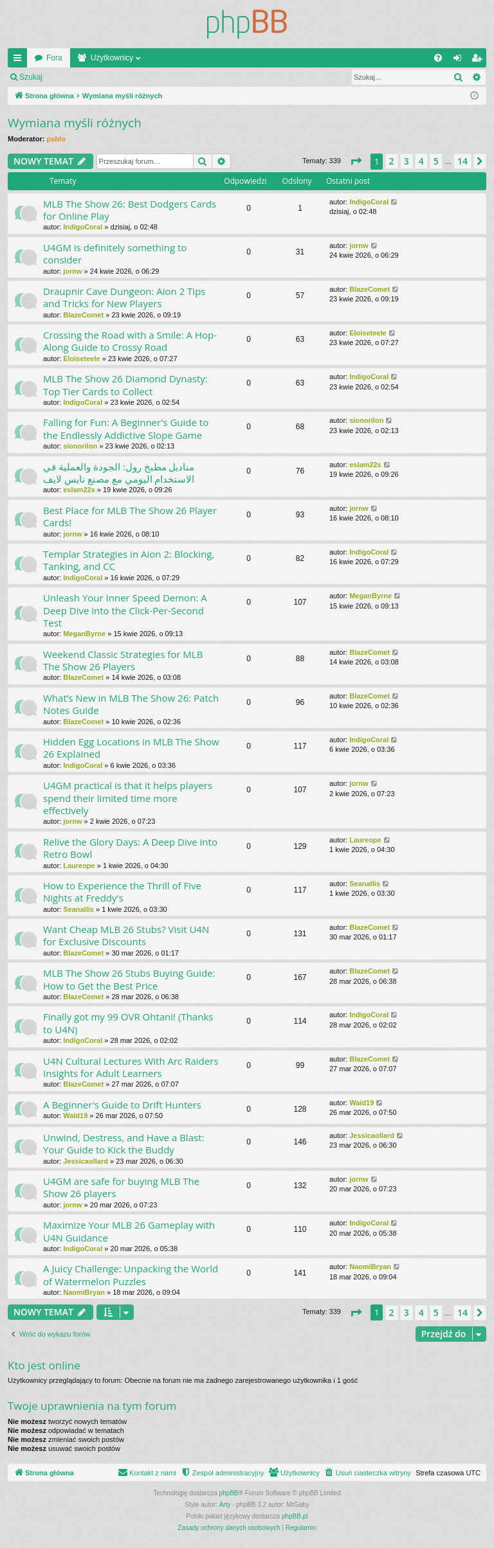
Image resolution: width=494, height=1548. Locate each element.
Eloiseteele (81, 358)
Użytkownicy (112, 57)
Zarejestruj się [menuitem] (479, 60)
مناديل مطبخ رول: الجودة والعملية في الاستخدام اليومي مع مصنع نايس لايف (118, 472)
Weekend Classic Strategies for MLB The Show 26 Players (123, 660)
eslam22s (79, 490)
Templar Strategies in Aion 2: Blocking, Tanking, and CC (128, 560)
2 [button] (391, 161)
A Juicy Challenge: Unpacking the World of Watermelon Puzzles (130, 1274)
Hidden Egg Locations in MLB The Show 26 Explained (131, 747)
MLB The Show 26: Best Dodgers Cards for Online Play (129, 209)
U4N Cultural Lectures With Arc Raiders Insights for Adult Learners (130, 1067)
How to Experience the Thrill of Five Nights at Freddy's (122, 891)
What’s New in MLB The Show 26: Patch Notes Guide (131, 703)
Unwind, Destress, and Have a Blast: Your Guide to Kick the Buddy (123, 1143)
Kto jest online (44, 1365)
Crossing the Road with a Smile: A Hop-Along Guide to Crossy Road (130, 340)
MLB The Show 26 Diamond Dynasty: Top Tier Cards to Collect (125, 384)
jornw (72, 271)
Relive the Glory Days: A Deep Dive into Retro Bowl (130, 847)
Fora (54, 57)
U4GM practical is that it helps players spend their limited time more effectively (127, 798)
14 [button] (462, 161)
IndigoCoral (82, 227)
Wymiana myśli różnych (75, 122)
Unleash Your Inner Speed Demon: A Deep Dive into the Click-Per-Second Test (125, 610)
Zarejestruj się (141, 77)
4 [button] (421, 161)
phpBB (229, 1493)
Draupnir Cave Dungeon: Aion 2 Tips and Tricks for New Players (124, 297)
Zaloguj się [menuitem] (460, 60)
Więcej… (20, 60)
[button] (355, 161)
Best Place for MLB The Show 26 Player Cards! (130, 516)
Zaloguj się (79, 77)
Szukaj (30, 77)
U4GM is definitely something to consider (115, 253)
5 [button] (436, 161)
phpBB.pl (295, 1516)
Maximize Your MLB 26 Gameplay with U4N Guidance (129, 1230)
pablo (56, 139)
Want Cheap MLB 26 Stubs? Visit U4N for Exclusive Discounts (126, 935)
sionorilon (80, 446)
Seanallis (78, 909)
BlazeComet (83, 315)
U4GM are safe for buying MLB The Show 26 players (121, 1187)
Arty (225, 1504)
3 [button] (406, 161)
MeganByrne (84, 633)
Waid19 (75, 1115)
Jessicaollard (85, 1161)
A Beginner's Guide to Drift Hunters (122, 1104)
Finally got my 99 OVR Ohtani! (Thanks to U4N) (128, 1022)
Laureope (79, 865)
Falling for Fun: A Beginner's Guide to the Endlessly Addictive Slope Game (125, 428)
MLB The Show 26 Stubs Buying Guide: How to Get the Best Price (129, 979)
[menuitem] (438, 57)
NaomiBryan (84, 1292)
